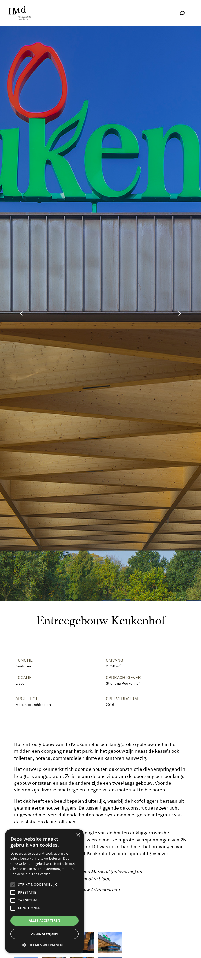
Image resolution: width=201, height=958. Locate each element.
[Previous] (21, 313)
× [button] (78, 835)
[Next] (179, 313)
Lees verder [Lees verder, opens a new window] (41, 874)
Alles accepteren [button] (44, 920)
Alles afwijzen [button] (44, 934)
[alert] (44, 891)
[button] (44, 945)
